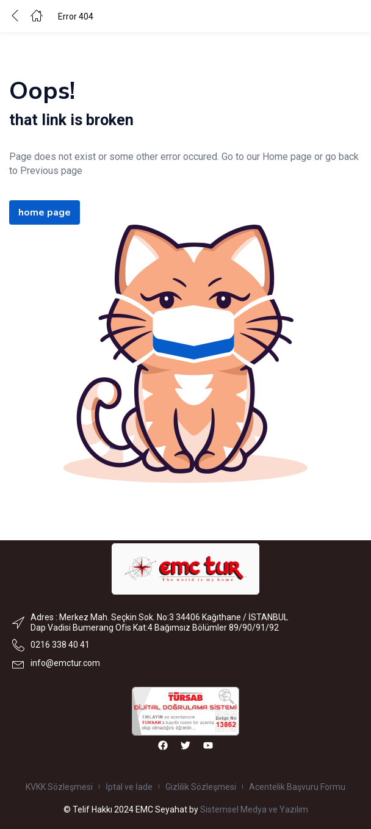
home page (44, 212)
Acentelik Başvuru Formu (297, 787)
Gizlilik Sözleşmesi (200, 787)
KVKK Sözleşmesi (59, 787)
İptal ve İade (129, 787)
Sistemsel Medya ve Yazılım (254, 809)
